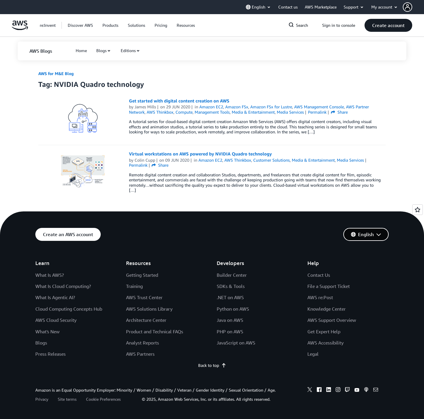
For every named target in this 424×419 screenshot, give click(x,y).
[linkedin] (328, 390)
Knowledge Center (326, 309)
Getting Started (142, 275)
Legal (313, 354)
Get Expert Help (323, 331)
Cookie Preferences (103, 399)
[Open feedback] (417, 209)
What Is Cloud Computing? (63, 286)
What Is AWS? (49, 275)
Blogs (101, 50)
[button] (413, 7)
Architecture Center (146, 320)
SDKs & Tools (231, 286)
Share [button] (339, 112)
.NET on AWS (230, 297)
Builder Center (232, 275)
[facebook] (319, 390)
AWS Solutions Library (149, 309)
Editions (128, 50)
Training (134, 286)
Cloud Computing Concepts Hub (68, 309)
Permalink (317, 112)
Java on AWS (230, 320)
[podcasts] (366, 390)
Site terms (67, 399)
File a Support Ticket (328, 286)
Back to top (212, 365)
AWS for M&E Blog (56, 73)
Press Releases (50, 354)
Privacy (41, 399)
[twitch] (347, 390)
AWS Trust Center (144, 297)
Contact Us (318, 275)
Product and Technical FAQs (154, 331)
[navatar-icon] (407, 7)
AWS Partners (140, 354)
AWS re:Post (320, 297)
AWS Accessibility (325, 343)
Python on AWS (233, 309)
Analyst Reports (142, 343)
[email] (375, 390)
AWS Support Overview (331, 320)
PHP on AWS (230, 331)
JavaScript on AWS (236, 343)
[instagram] (338, 390)
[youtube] (357, 390)
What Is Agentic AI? (55, 297)
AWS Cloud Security (56, 320)
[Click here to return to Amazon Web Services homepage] (20, 28)
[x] (309, 390)
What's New (47, 331)
